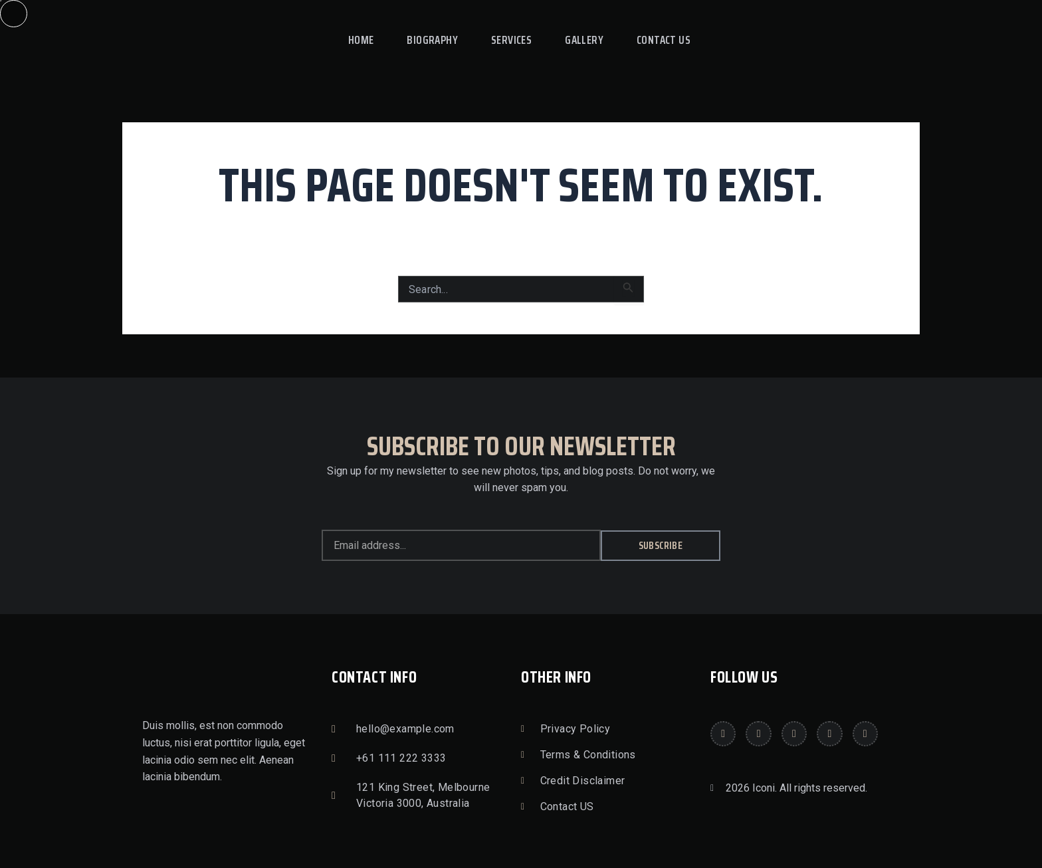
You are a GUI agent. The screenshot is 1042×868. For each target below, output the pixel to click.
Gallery (584, 40)
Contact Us (663, 40)
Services (511, 40)
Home (361, 40)
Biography (432, 40)
